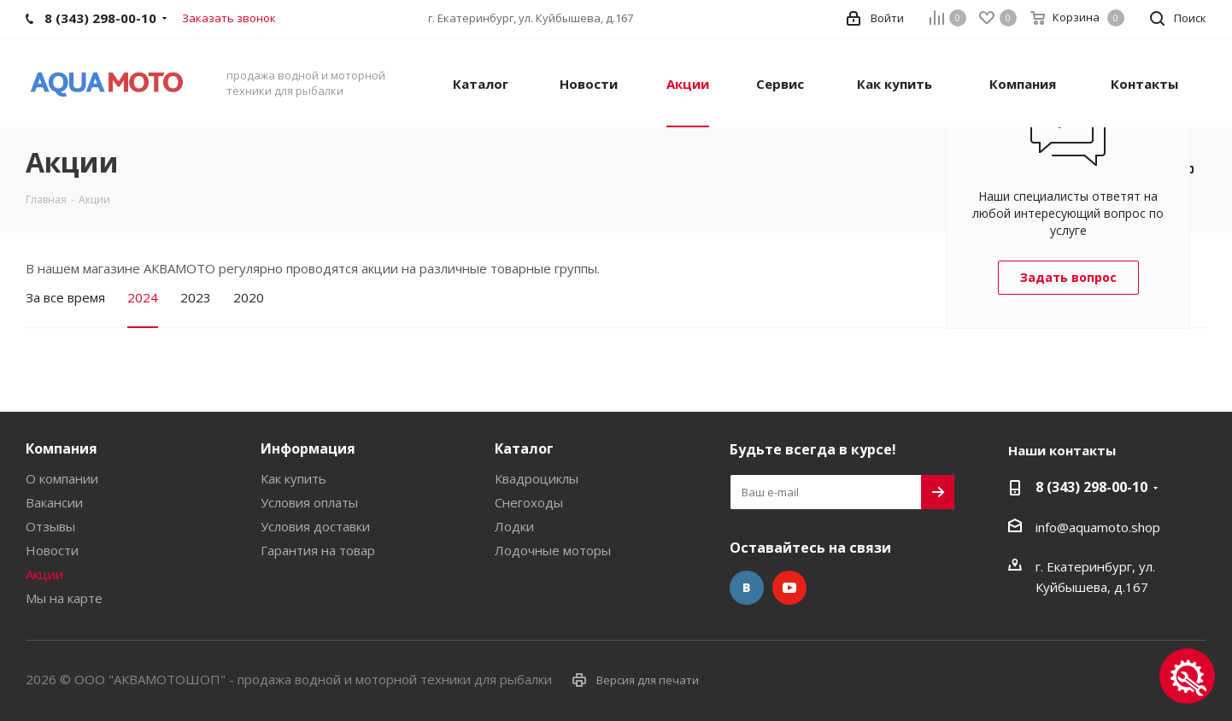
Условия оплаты (309, 502)
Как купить (293, 478)
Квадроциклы (536, 478)
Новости (52, 550)
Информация (308, 448)
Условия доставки (315, 526)
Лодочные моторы (553, 550)
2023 (195, 297)
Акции (44, 574)
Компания (61, 448)
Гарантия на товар (318, 550)
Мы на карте (64, 598)
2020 (248, 297)
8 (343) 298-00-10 (1091, 487)
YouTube (789, 588)
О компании (62, 478)
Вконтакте (747, 588)
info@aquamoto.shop (1097, 527)
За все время (65, 297)
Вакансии (54, 502)
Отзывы (50, 526)
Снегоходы (529, 502)
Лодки (514, 526)
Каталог (524, 448)
